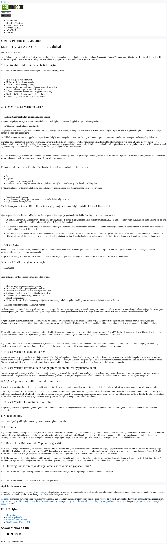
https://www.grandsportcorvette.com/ (111, 501)
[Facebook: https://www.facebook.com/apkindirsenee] (8, 535)
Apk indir (5, 499)
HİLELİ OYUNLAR (15, 23)
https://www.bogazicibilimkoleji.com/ (17, 501)
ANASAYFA (11, 20)
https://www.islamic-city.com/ (49, 501)
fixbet (3, 504)
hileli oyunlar (38, 492)
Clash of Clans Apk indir (16, 520)
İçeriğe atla (6, 2)
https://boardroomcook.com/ (80, 501)
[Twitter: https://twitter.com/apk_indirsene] (12, 535)
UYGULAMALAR (14, 25)
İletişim (9, 32)
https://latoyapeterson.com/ (145, 501)
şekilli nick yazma (8, 539)
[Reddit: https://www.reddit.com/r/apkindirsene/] (16, 535)
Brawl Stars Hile (13, 515)
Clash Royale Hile (14, 517)
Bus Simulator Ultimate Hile (18, 522)
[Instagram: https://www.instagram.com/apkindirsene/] (20, 535)
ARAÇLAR (11, 30)
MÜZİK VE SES (13, 28)
